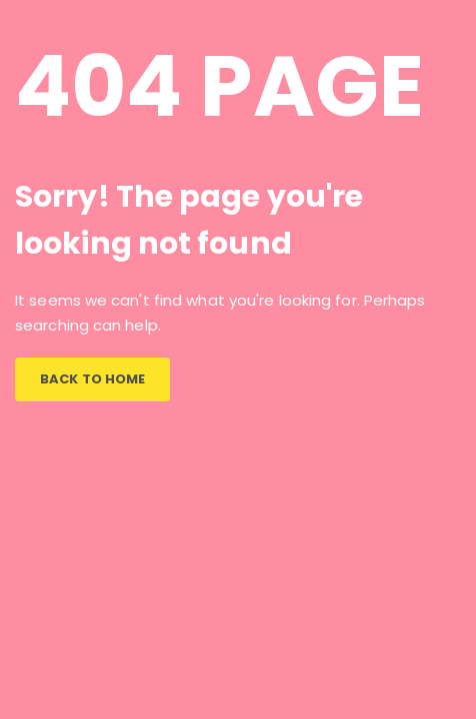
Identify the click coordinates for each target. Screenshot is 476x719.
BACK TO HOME (92, 378)
